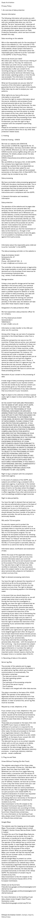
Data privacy (6, 917)
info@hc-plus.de (12, 324)
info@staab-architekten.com (17, 263)
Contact (24, 915)
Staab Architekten (8, 2)
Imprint (30, 915)
